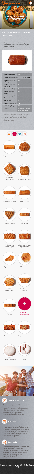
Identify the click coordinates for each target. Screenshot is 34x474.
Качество (12, 421)
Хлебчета (19, 134)
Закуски (14, 134)
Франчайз (12, 442)
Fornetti (11, 3)
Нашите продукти (16, 400)
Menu (30, 3)
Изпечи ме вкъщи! (25, 134)
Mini (9, 134)
